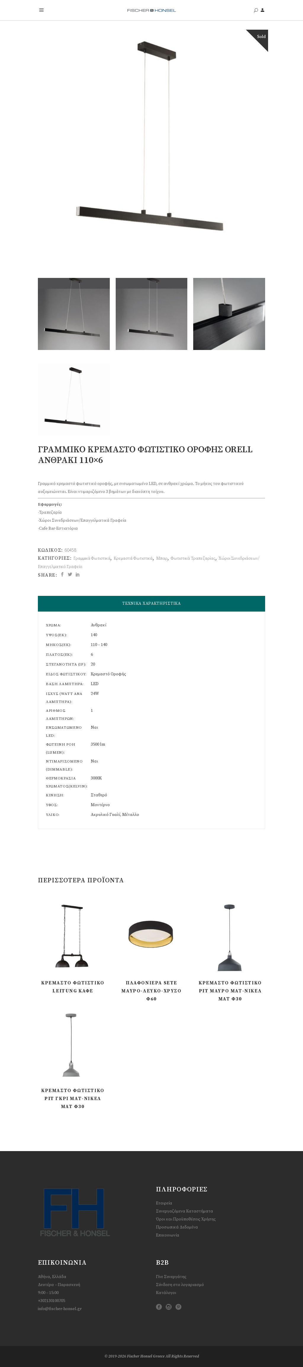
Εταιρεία (164, 1203)
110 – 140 (99, 644)
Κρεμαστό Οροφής (108, 674)
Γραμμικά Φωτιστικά (91, 558)
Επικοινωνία (167, 1235)
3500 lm (98, 744)
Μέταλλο (130, 814)
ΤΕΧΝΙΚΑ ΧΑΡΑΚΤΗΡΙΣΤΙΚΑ (151, 603)
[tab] (151, 604)
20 (93, 664)
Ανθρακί (98, 625)
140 (94, 635)
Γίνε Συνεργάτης (171, 1277)
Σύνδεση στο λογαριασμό (180, 1285)
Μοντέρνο (100, 805)
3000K (96, 778)
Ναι (94, 727)
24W (95, 693)
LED (95, 684)
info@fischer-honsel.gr (60, 1309)
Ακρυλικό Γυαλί (105, 814)
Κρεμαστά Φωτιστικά (133, 558)
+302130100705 (51, 1301)
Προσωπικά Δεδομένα (177, 1227)
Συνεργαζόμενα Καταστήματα (184, 1211)
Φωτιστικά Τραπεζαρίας (193, 558)
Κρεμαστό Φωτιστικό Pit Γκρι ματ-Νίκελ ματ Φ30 (72, 1099)
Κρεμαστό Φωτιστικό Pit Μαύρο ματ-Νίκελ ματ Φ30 (230, 991)
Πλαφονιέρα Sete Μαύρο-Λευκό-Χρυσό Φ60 (151, 991)
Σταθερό (99, 795)
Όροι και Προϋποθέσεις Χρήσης (186, 1219)
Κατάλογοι (166, 1293)
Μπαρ (161, 558)
